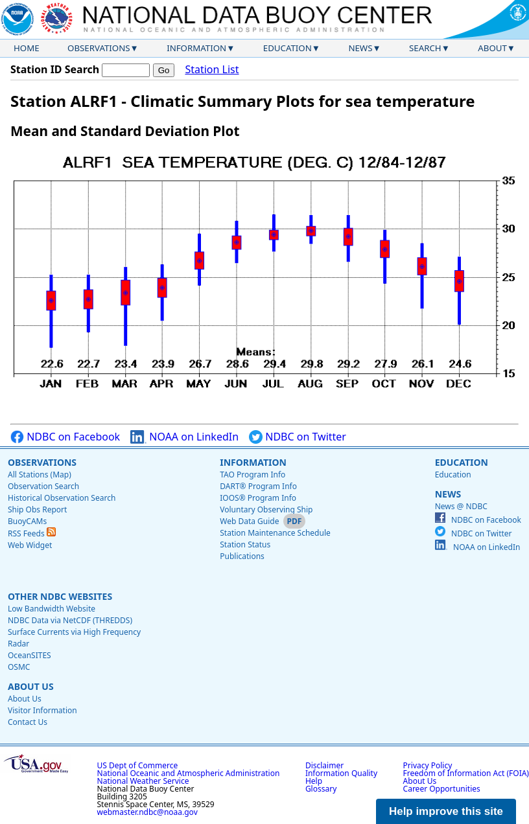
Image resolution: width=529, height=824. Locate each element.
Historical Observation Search (61, 497)
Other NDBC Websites (60, 596)
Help (313, 780)
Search (425, 48)
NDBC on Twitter (297, 437)
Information (196, 48)
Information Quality (341, 773)
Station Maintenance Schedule (275, 532)
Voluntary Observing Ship (266, 509)
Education (287, 48)
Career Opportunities (441, 788)
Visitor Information (42, 710)
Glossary (320, 788)
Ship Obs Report (37, 509)
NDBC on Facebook (65, 437)
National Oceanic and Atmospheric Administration (188, 773)
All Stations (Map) (39, 474)
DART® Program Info (258, 486)
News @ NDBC (461, 506)
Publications (242, 556)
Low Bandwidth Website (51, 608)
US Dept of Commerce (137, 765)
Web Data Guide (249, 521)
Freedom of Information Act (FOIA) (466, 773)
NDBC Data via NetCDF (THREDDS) (70, 620)
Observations (98, 48)
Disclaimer (324, 765)
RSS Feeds (32, 533)
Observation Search (43, 486)
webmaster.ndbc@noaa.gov (147, 812)
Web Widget (30, 545)
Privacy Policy (428, 765)
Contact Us (27, 721)
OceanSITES (29, 655)
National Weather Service (143, 780)
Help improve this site (446, 811)
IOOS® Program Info (258, 497)
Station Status (245, 544)
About (492, 48)
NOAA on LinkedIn (184, 437)
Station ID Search (54, 69)
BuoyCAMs (27, 521)
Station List (212, 69)
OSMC (19, 666)
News (360, 48)
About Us (31, 686)
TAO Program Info (252, 474)
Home (27, 48)
